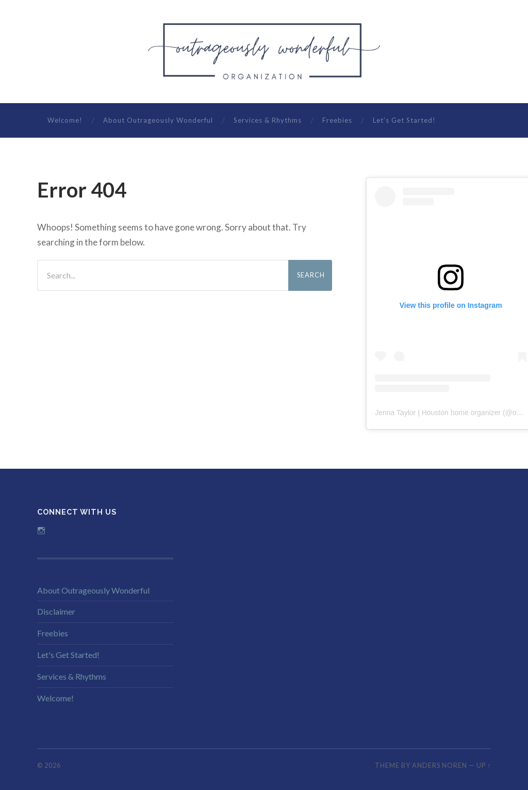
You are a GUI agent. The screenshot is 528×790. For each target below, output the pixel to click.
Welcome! (64, 120)
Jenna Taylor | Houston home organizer (438, 412)
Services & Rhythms (268, 120)
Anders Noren (439, 765)
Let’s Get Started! (404, 120)
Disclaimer (56, 611)
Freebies (337, 120)
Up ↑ (483, 765)
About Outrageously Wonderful (158, 120)
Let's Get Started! (68, 655)
